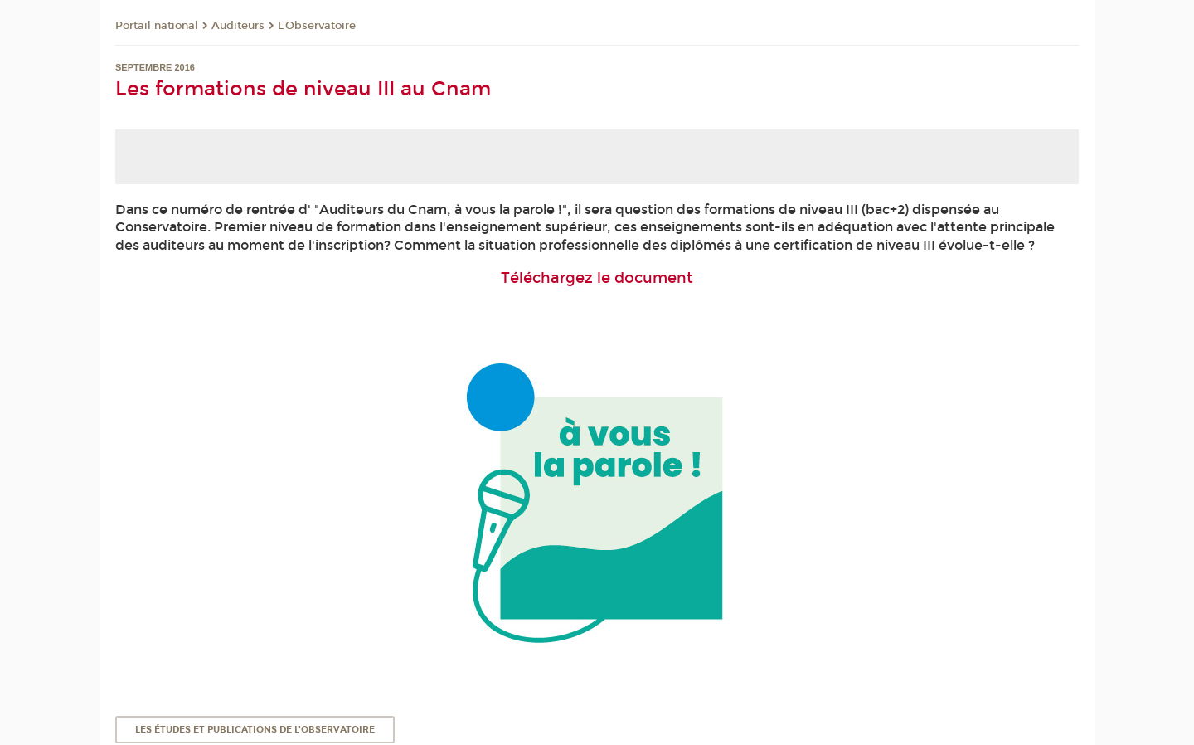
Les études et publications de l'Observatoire (255, 729)
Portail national (156, 25)
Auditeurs (238, 25)
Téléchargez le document (597, 278)
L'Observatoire (317, 25)
